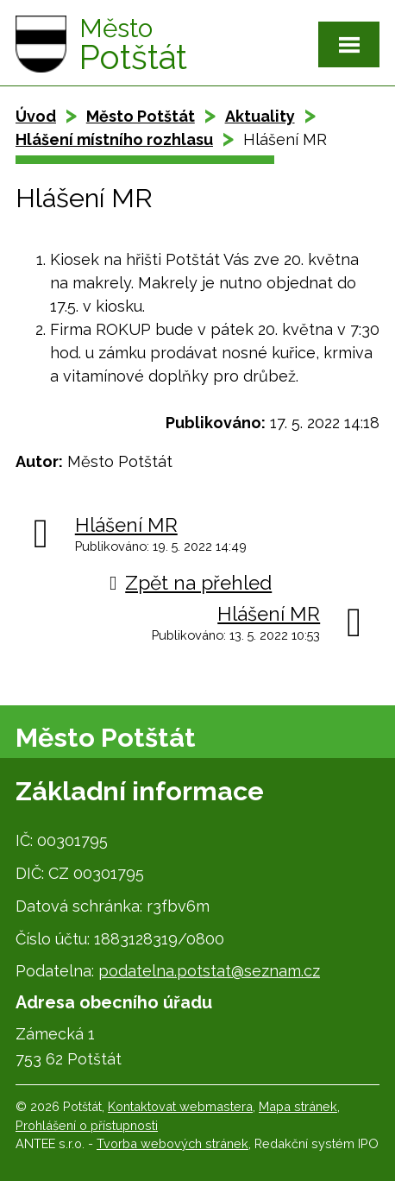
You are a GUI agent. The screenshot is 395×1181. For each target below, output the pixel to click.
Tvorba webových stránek (172, 1143)
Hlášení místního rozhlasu (114, 139)
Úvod (36, 116)
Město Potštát (140, 116)
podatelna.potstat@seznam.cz (209, 971)
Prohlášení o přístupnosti (87, 1125)
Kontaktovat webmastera (180, 1106)
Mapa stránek (298, 1106)
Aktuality (260, 116)
